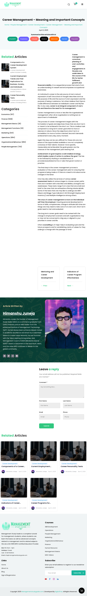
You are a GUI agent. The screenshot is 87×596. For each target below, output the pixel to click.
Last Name (67, 401)
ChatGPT (12, 39)
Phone (65, 412)
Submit (46, 426)
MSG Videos (49, 555)
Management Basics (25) (11, 124)
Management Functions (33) (12, 128)
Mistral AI (54, 39)
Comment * (43, 382)
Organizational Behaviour (54, 541)
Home (6, 25)
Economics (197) (7, 114)
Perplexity (23, 39)
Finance (48, 544)
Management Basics (52, 551)
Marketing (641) (7, 133)
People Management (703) (11, 147)
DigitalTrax (58, 592)
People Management (19, 25)
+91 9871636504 (9, 553)
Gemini (64, 39)
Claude (34, 39)
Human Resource (51, 548)
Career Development (36, 25)
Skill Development (51, 527)
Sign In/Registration (8, 575)
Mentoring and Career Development (48, 278)
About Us (4, 568)
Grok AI (44, 39)
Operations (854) (8, 137)
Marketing (48, 537)
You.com (74, 39)
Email (41, 412)
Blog (3, 572)
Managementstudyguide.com (32, 592)
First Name (43, 401)
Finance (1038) (7, 119)
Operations (49, 530)
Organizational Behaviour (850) (13, 142)
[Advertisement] (54, 67)
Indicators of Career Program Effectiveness (74, 278)
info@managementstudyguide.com (16, 555)
